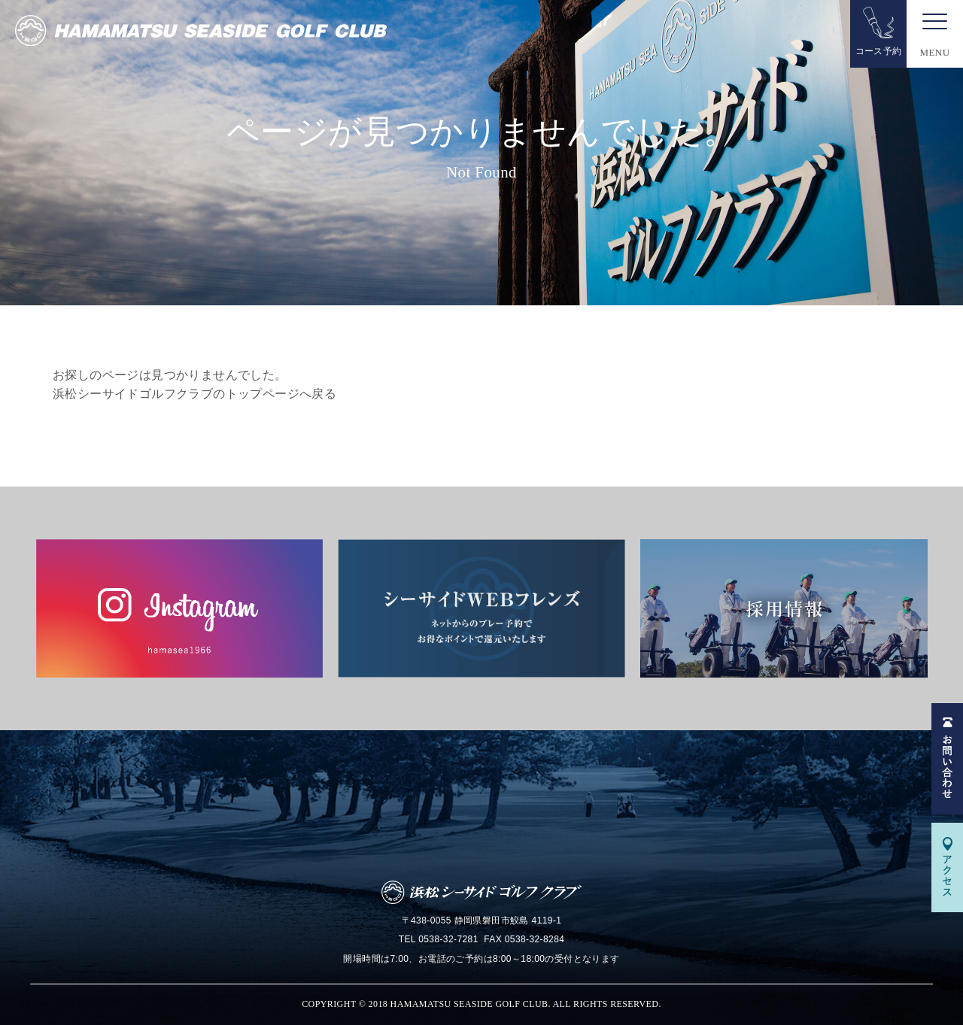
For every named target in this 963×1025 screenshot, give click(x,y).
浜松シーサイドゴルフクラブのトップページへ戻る (194, 393)
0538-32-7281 (448, 939)
